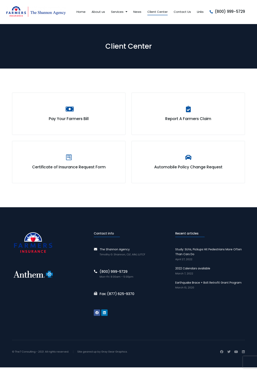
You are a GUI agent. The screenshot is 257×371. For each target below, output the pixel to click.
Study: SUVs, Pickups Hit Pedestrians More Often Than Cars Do (208, 255)
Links (200, 12)
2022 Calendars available (192, 272)
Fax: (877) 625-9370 (117, 297)
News (137, 12)
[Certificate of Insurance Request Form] (68, 165)
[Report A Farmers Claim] (188, 115)
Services (119, 12)
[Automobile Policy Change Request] (188, 165)
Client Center (157, 12)
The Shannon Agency (115, 253)
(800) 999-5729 (230, 12)
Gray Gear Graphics (114, 355)
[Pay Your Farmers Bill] (68, 115)
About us (98, 12)
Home (81, 12)
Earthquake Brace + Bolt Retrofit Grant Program (208, 286)
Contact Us (182, 12)
